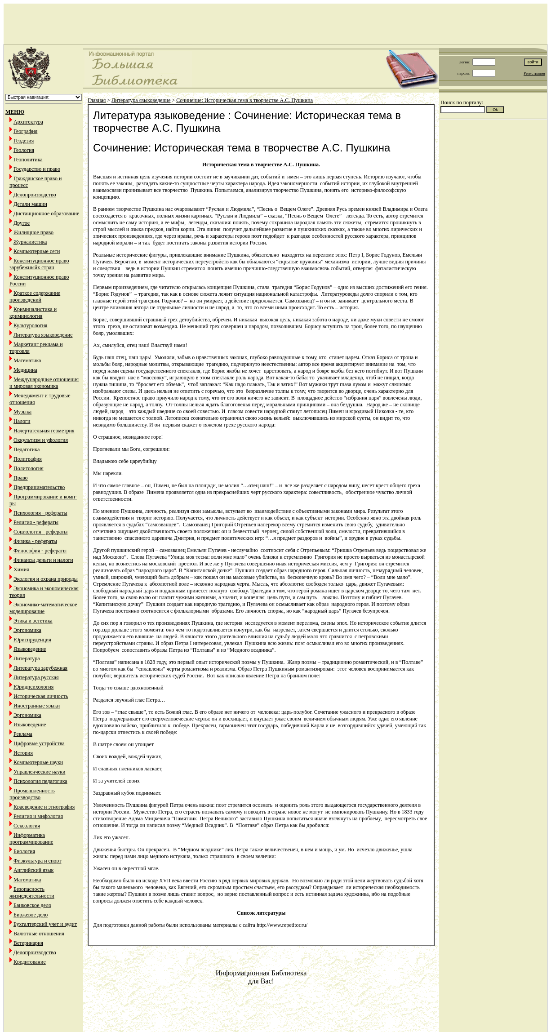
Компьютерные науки (38, 762)
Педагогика (26, 449)
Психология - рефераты (40, 513)
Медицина (25, 370)
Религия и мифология (38, 816)
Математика (27, 360)
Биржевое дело (30, 915)
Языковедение (29, 649)
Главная (97, 100)
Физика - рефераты (35, 541)
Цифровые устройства (38, 743)
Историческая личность (40, 696)
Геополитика (28, 159)
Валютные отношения (38, 933)
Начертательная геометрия (44, 430)
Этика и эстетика (33, 621)
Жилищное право (33, 232)
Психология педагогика (40, 781)
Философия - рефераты (40, 550)
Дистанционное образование (46, 213)
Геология (23, 150)
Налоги (21, 421)
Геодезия (23, 141)
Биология (24, 851)
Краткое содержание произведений (34, 296)
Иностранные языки (36, 706)
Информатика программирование (31, 838)
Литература (26, 658)
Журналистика (30, 242)
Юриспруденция (32, 639)
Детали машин (30, 204)
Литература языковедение (42, 335)
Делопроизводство (34, 194)
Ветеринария (28, 943)
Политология (28, 468)
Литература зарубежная (40, 668)
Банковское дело (32, 905)
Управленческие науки (39, 772)
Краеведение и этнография (44, 807)
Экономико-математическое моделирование (43, 607)
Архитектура (28, 122)
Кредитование (29, 962)
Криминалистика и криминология (33, 312)
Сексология (26, 826)
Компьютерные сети (36, 251)
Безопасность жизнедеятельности (31, 892)
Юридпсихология (33, 687)
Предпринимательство (39, 487)
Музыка (22, 412)
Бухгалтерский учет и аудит (45, 924)
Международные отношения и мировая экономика (44, 382)
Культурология (30, 325)
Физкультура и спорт (37, 861)
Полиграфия (27, 459)
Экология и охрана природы (45, 579)
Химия (21, 569)
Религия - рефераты (35, 522)
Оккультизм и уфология (40, 440)
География (25, 131)
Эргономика (27, 630)
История (23, 753)
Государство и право (36, 169)
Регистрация (534, 73)
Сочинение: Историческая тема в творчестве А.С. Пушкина (244, 100)
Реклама (22, 734)
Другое (21, 223)
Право (20, 478)
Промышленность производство (32, 794)
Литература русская (36, 677)
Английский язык (33, 870)
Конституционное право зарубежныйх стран (39, 264)
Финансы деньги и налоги (43, 560)
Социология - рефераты (40, 532)
